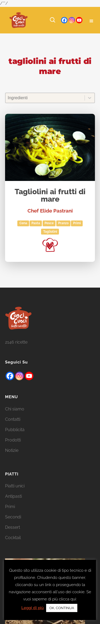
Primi (77, 223)
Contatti (12, 426)
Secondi (13, 524)
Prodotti (13, 446)
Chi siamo (14, 415)
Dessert (12, 534)
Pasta (35, 223)
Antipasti (13, 503)
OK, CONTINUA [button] (61, 608)
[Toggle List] (89, 98)
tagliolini (50, 231)
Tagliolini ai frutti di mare (50, 195)
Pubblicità (15, 436)
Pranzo (63, 223)
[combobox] (45, 98)
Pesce (49, 223)
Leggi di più (32, 607)
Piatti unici (15, 493)
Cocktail (13, 544)
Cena (23, 223)
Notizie (11, 457)
